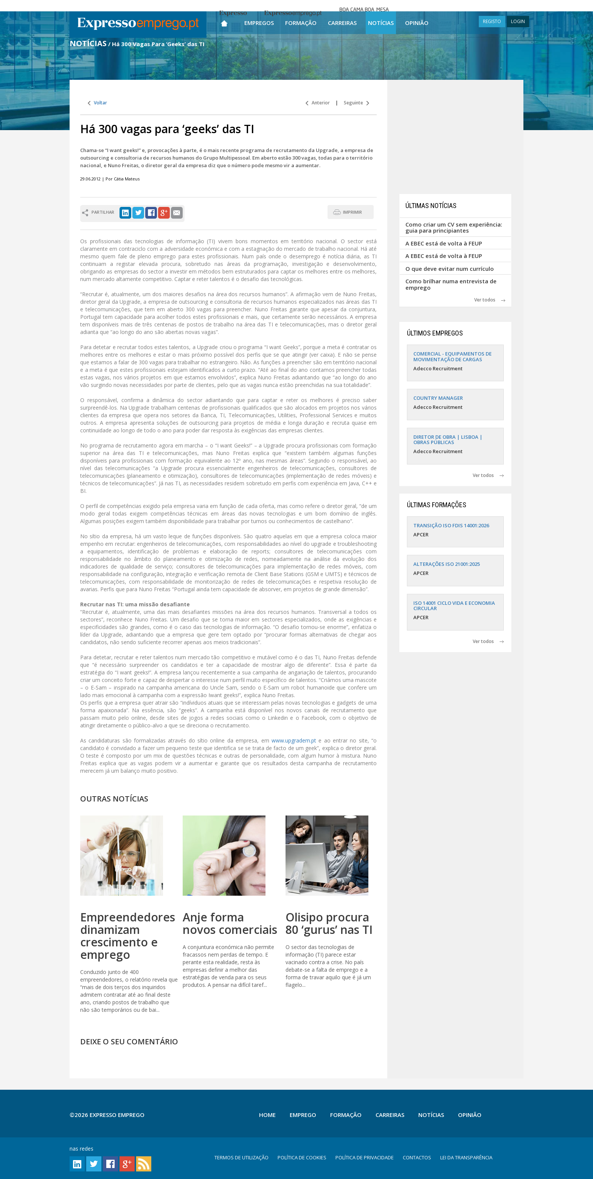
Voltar (97, 102)
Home (267, 1114)
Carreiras (342, 22)
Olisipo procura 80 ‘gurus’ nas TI (329, 923)
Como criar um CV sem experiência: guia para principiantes (453, 228)
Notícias (381, 22)
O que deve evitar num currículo (449, 268)
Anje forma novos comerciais (230, 923)
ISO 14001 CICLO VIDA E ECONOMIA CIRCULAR (454, 606)
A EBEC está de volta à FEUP (443, 243)
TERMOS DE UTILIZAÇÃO (241, 1157)
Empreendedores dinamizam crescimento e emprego (127, 935)
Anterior (318, 102)
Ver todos (489, 300)
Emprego (303, 1114)
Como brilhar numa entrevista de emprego (451, 284)
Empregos (259, 22)
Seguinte (356, 102)
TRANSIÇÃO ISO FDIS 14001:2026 (451, 525)
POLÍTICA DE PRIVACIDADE (364, 1157)
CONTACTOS (417, 1157)
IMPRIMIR (352, 212)
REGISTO (492, 21)
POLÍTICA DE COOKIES (302, 1157)
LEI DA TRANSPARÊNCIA (466, 1157)
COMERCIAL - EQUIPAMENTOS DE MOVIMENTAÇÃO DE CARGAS (452, 356)
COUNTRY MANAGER (438, 398)
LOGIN (518, 21)
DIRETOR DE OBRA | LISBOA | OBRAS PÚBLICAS (448, 439)
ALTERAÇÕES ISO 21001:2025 (446, 564)
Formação (301, 22)
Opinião (416, 22)
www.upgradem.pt (295, 740)
